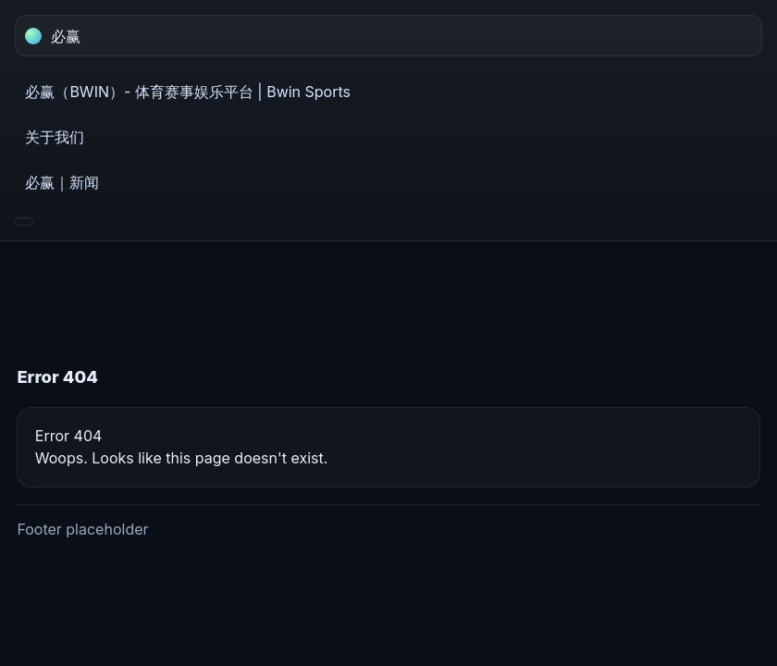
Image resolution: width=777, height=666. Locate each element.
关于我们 (54, 137)
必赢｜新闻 (62, 182)
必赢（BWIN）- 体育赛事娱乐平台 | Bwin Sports (188, 91)
